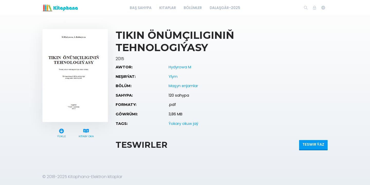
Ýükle (61, 132)
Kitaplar (167, 7)
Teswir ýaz (313, 144)
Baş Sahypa (141, 7)
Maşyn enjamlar (183, 85)
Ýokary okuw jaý (183, 123)
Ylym (173, 76)
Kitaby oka (86, 132)
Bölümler (193, 7)
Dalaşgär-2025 (225, 7)
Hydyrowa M (180, 67)
